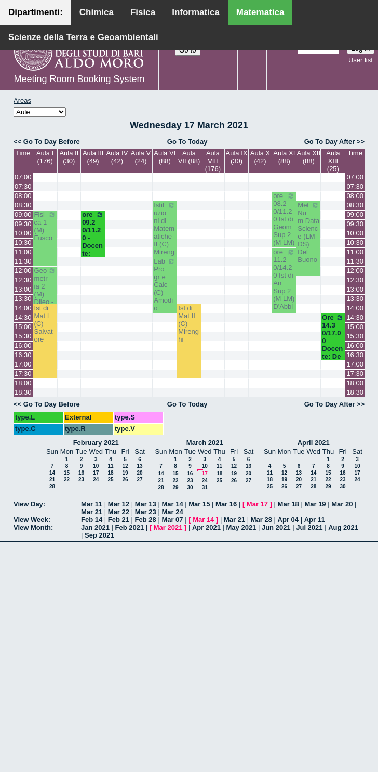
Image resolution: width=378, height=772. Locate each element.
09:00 (23, 214)
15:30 (23, 336)
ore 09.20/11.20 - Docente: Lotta (93, 238)
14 (52, 473)
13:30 (23, 299)
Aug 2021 (343, 527)
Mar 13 (145, 504)
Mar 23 (145, 512)
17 (96, 473)
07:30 (23, 186)
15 (67, 473)
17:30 (23, 373)
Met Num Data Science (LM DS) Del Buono (308, 232)
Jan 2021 (95, 527)
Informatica (196, 12)
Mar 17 (257, 504)
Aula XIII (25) (333, 161)
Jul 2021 (309, 527)
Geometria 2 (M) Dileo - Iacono (45, 290)
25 (110, 479)
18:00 (23, 383)
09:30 (23, 224)
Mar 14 (172, 504)
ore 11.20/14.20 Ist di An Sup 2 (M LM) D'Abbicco (284, 283)
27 (139, 479)
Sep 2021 (99, 535)
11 (110, 466)
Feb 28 (145, 520)
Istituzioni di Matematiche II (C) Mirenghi (165, 232)
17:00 (23, 364)
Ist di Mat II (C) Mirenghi (188, 323)
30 (190, 487)
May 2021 (241, 527)
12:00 (23, 270)
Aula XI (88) (284, 157)
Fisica (142, 12)
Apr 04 (288, 520)
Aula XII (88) (309, 157)
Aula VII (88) (189, 157)
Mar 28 (261, 520)
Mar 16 (226, 504)
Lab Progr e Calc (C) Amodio (165, 284)
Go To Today (187, 142)
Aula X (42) (260, 157)
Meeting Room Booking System (79, 79)
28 (52, 486)
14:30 (23, 317)
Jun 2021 (276, 527)
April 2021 (314, 443)
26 (125, 479)
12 (125, 466)
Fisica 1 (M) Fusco (45, 226)
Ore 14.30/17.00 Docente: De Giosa (333, 340)
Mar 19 (315, 504)
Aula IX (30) (237, 157)
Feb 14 (91, 520)
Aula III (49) (93, 157)
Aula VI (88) (165, 157)
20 (139, 473)
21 (52, 479)
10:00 (23, 233)
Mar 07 (172, 520)
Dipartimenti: (35, 12)
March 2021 (204, 443)
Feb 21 (118, 520)
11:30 (23, 261)
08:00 (23, 196)
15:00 (23, 327)
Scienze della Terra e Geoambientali (83, 37)
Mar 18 (288, 504)
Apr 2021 (206, 527)
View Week (31, 520)
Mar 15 (199, 504)
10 (96, 466)
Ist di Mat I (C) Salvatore (43, 323)
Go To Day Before (51, 142)
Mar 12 (118, 504)
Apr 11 (314, 520)
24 (96, 479)
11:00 (23, 252)
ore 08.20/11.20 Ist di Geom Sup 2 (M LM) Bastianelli (284, 227)
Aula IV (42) (117, 157)
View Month (32, 527)
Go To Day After (329, 142)
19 (125, 473)
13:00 (23, 289)
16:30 (23, 355)
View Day (28, 504)
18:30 (23, 392)
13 (139, 466)
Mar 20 (342, 504)
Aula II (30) (68, 157)
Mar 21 (91, 512)
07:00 (23, 177)
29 (175, 487)
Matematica (260, 12)
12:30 (23, 280)
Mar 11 (91, 504)
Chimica (96, 12)
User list (360, 60)
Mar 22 (118, 512)
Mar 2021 (168, 527)
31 (205, 487)
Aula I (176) (44, 157)
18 (110, 473)
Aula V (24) (141, 157)
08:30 (23, 205)
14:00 (23, 308)
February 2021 (96, 443)
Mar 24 (172, 512)
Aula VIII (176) (213, 161)
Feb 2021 (129, 527)
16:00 (23, 345)
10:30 (23, 242)
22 (67, 479)
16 (81, 473)
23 (81, 479)
